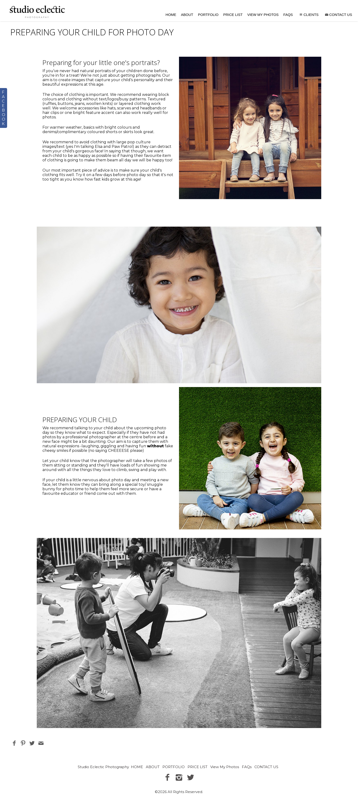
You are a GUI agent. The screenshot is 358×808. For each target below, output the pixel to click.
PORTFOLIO (208, 15)
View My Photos (263, 15)
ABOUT (187, 15)
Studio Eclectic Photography (103, 767)
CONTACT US (338, 15)
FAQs (288, 15)
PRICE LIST (233, 15)
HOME (170, 15)
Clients (308, 15)
